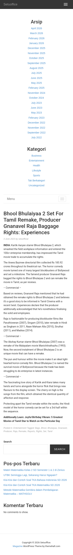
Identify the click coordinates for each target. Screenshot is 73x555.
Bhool (43, 428)
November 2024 (36, 92)
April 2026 (36, 28)
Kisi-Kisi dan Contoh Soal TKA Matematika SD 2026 (31, 485)
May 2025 (36, 83)
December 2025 (36, 48)
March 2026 (36, 33)
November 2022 (36, 127)
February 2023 (36, 117)
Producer (7, 431)
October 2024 (36, 97)
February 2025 (36, 87)
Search (7, 441)
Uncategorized (36, 185)
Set (44, 431)
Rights (39, 431)
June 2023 (36, 107)
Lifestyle (36, 170)
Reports (31, 431)
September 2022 (36, 132)
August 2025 (36, 68)
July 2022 (36, 137)
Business (37, 155)
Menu (11, 199)
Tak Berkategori (36, 180)
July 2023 (36, 102)
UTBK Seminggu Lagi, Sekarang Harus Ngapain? (30, 475)
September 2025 (36, 63)
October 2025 (36, 58)
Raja (15, 431)
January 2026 (36, 43)
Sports (36, 175)
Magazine (18, 546)
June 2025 (36, 78)
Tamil (50, 431)
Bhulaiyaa (52, 428)
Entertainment (36, 160)
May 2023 (36, 112)
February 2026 (36, 38)
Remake (22, 431)
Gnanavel (62, 428)
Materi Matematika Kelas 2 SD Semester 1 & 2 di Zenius (34, 470)
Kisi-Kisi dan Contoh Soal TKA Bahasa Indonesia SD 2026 (35, 480)
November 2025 (36, 53)
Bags (37, 428)
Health (36, 165)
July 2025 (36, 73)
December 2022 (36, 122)
